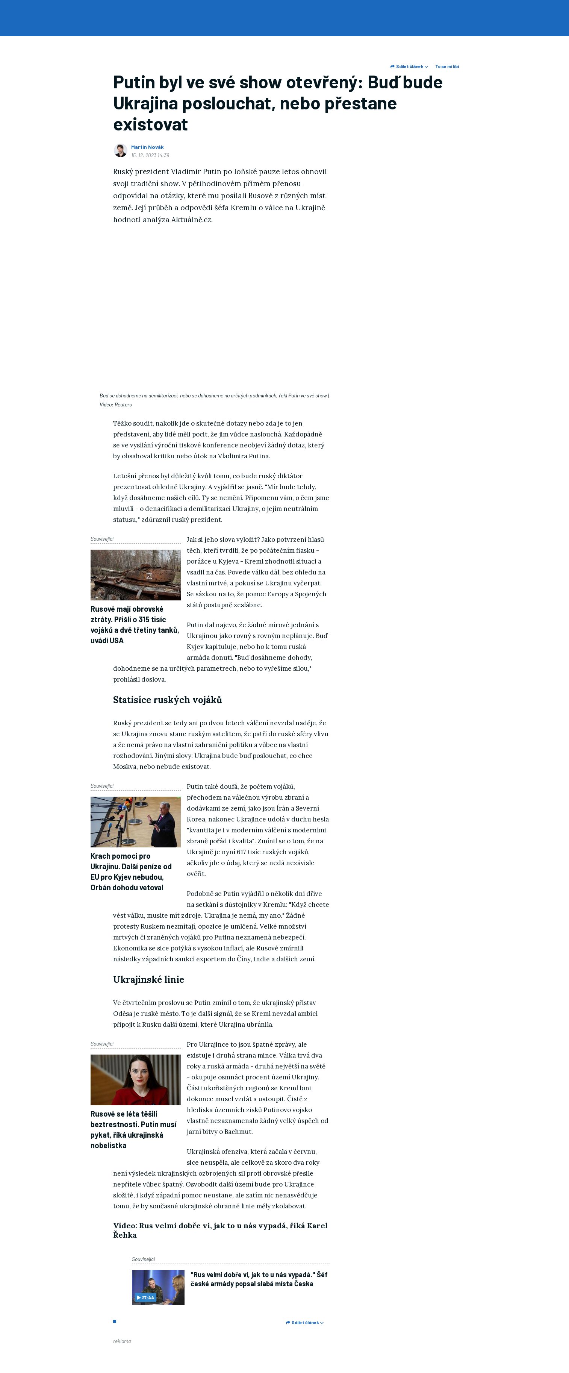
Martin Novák (147, 147)
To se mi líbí (447, 66)
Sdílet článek (409, 66)
